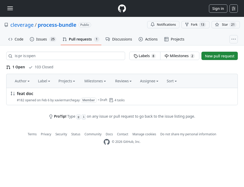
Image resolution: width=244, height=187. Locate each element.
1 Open (15, 66)
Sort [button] (172, 80)
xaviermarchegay (67, 100)
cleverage (22, 24)
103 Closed (41, 66)
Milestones (180, 55)
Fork (195, 24)
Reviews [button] (123, 80)
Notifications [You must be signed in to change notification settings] (163, 24)
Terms (32, 134)
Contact (122, 134)
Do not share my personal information (188, 134)
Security (61, 134)
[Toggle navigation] (10, 8)
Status (75, 134)
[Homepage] (122, 8)
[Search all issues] (65, 56)
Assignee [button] (149, 80)
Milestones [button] (95, 80)
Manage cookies (144, 134)
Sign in (218, 8)
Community (93, 134)
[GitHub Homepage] (107, 142)
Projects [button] (66, 80)
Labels (145, 55)
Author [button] (22, 80)
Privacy (46, 134)
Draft (103, 100)
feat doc (25, 93)
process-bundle (57, 24)
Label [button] (44, 80)
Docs (109, 134)
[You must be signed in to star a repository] (226, 24)
